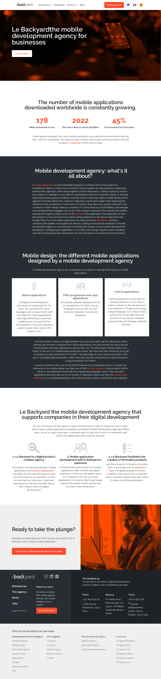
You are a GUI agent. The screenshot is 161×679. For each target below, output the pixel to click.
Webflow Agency (89, 641)
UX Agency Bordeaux (125, 641)
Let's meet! (22, 53)
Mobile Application (20, 667)
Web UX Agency (54, 649)
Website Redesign (20, 641)
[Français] (135, 5)
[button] (45, 5)
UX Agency (52, 645)
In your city (121, 637)
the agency (102, 220)
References (19, 586)
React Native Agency (90, 645)
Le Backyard (75, 143)
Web (14, 671)
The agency (19, 591)
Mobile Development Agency (94, 649)
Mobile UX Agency (55, 654)
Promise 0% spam (47, 610)
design (78, 214)
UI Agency (51, 641)
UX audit (50, 658)
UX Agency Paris (123, 645)
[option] (135, 5)
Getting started (114, 5)
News (15, 597)
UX (99, 191)
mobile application (44, 185)
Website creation (19, 645)
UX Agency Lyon (123, 662)
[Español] (142, 5)
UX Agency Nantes (124, 654)
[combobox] (129, 5)
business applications (42, 470)
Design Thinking (18, 654)
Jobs (15, 603)
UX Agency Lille (123, 649)
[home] (24, 5)
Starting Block (18, 658)
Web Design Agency (21, 649)
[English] (129, 5)
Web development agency (94, 637)
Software (15, 662)
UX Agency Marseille (125, 658)
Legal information (19, 611)
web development (96, 368)
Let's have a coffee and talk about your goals (38, 551)
